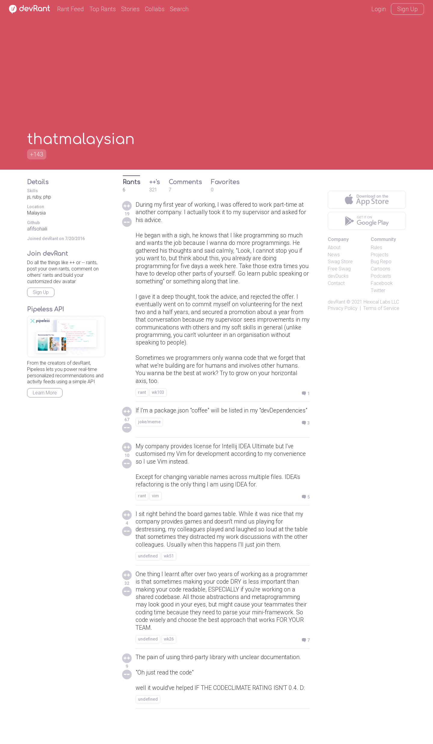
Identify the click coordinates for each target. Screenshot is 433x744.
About (334, 247)
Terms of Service (381, 308)
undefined (148, 571)
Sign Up (407, 9)
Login (378, 9)
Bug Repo (381, 261)
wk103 (158, 396)
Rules (376, 247)
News (334, 255)
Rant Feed (70, 9)
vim (155, 502)
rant (142, 396)
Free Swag (339, 269)
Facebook (382, 283)
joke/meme (149, 433)
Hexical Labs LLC (381, 302)
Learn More (45, 393)
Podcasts (381, 276)
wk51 (169, 571)
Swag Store (340, 261)
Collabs (154, 9)
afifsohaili (37, 229)
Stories (130, 9)
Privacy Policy (343, 308)
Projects (379, 255)
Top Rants (102, 9)
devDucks (338, 276)
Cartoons (380, 269)
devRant (336, 302)
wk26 (169, 655)
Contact (336, 283)
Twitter (378, 290)
